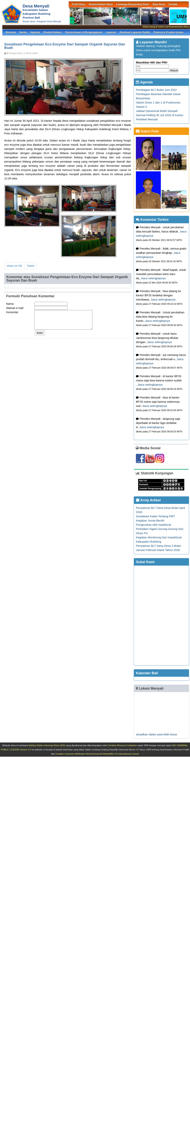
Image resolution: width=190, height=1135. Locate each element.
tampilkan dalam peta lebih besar (156, 734)
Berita (23, 32)
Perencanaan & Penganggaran (83, 32)
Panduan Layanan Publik (135, 32)
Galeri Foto (147, 131)
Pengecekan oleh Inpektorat (153, 524)
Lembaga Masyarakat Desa (132, 4)
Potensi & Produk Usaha (168, 32)
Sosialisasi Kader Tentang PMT (155, 516)
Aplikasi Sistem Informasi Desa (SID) (46, 745)
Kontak (173, 4)
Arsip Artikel (148, 500)
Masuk (174, 70)
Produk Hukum (53, 32)
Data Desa (159, 4)
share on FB (14, 265)
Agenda (35, 32)
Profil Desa (78, 4)
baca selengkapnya (153, 278)
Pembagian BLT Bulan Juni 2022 (156, 89)
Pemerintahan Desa (101, 4)
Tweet (30, 265)
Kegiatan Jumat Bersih (150, 520)
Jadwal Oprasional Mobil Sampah (157, 111)
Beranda (11, 32)
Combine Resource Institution (122, 745)
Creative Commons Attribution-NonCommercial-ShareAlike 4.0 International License (97, 753)
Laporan (111, 32)
